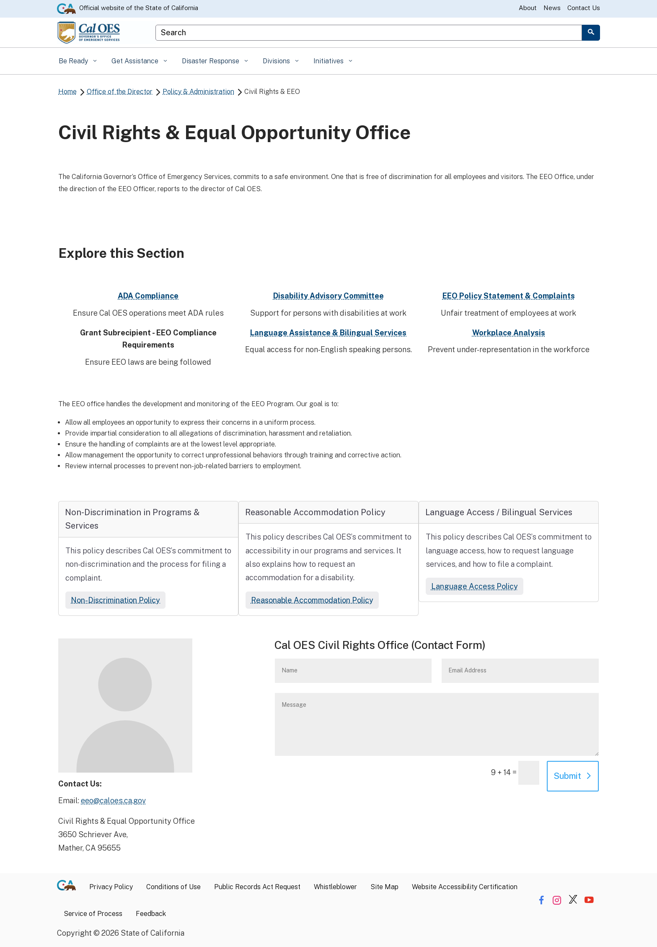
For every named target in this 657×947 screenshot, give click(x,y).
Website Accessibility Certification (464, 887)
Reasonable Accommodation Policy (312, 600)
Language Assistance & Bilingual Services (328, 332)
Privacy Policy (111, 887)
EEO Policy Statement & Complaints (508, 295)
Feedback (151, 914)
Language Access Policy (474, 586)
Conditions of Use (173, 887)
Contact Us (583, 7)
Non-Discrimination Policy (115, 600)
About (528, 7)
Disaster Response (211, 61)
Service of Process (93, 914)
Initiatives (329, 61)
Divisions (277, 61)
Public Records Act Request (257, 887)
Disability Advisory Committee (328, 295)
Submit (567, 776)
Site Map (384, 887)
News (552, 7)
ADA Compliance (148, 295)
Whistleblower (335, 887)
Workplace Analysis (508, 332)
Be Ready (74, 61)
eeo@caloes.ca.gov (113, 800)
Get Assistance (135, 61)
